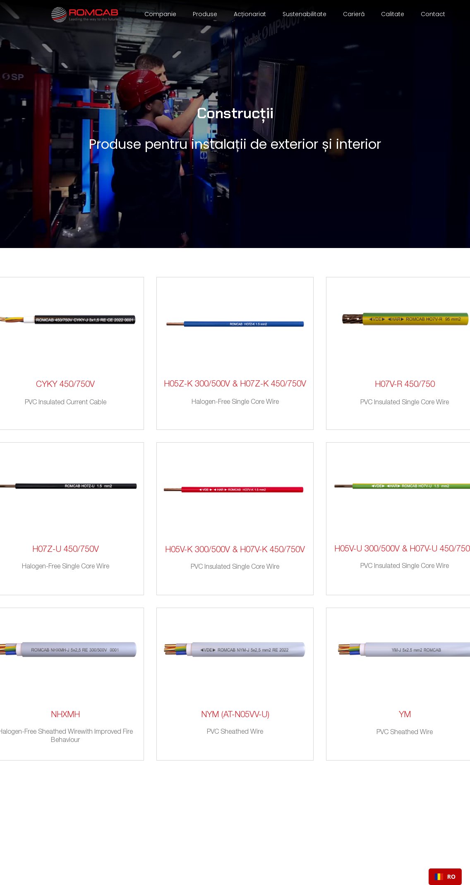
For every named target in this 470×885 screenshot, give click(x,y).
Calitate (392, 14)
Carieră (353, 14)
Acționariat (250, 14)
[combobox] (445, 876)
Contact (433, 14)
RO (445, 876)
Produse (205, 14)
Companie (160, 14)
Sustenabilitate (304, 14)
